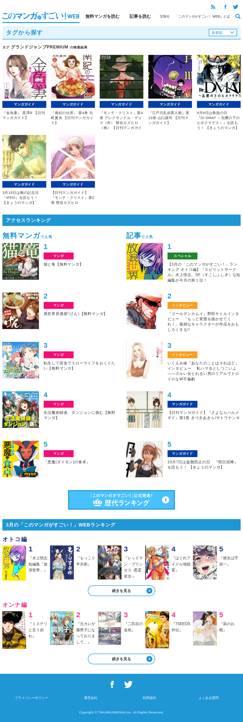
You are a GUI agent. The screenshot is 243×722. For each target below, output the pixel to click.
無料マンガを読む (102, 16)
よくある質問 (209, 698)
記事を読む (140, 16)
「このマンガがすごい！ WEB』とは (202, 16)
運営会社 (90, 698)
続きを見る (121, 591)
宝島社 (165, 16)
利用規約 (149, 698)
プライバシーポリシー (31, 698)
